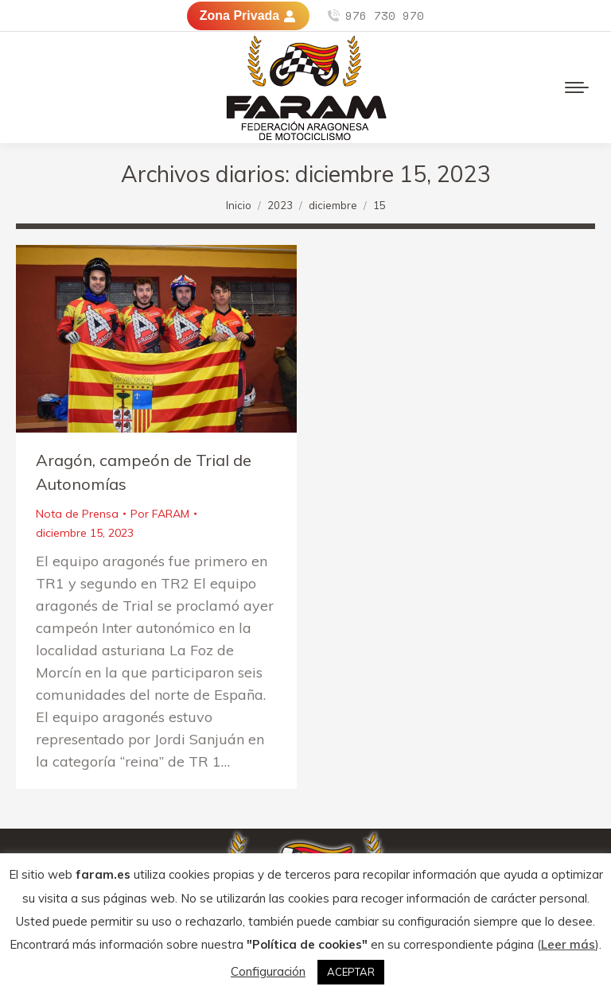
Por (159, 514)
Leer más (568, 944)
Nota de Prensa (77, 514)
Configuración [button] (268, 971)
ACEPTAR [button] (351, 971)
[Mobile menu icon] (576, 87)
